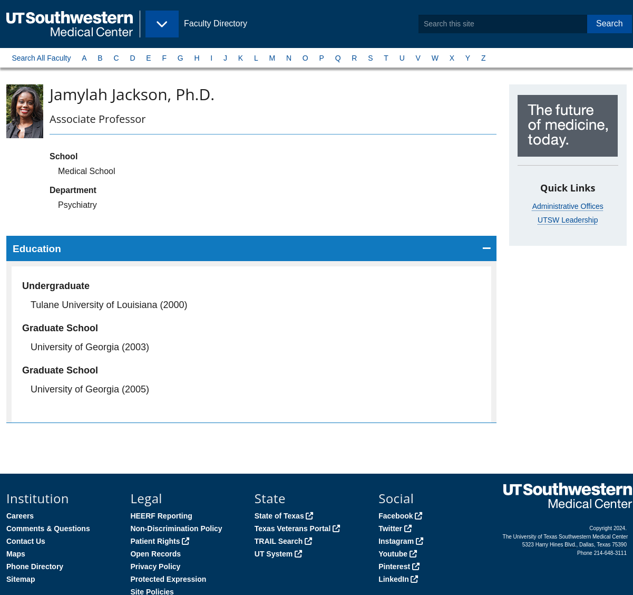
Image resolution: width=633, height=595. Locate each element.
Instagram (396, 541)
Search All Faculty (41, 58)
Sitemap (20, 579)
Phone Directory (34, 566)
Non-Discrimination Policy (176, 528)
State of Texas (279, 516)
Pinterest (394, 566)
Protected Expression (168, 579)
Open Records (155, 554)
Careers (20, 516)
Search (609, 23)
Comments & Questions (48, 528)
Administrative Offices (567, 206)
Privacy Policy (155, 566)
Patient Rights (155, 541)
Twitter (390, 528)
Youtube (392, 554)
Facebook (395, 516)
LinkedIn (393, 579)
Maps (15, 554)
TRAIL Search (279, 541)
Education (37, 248)
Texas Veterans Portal (292, 528)
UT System (274, 554)
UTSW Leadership (568, 220)
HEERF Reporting (161, 516)
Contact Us (25, 541)
